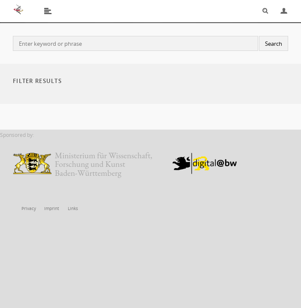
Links (70, 208)
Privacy (28, 208)
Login (280, 11)
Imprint (49, 208)
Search (262, 11)
